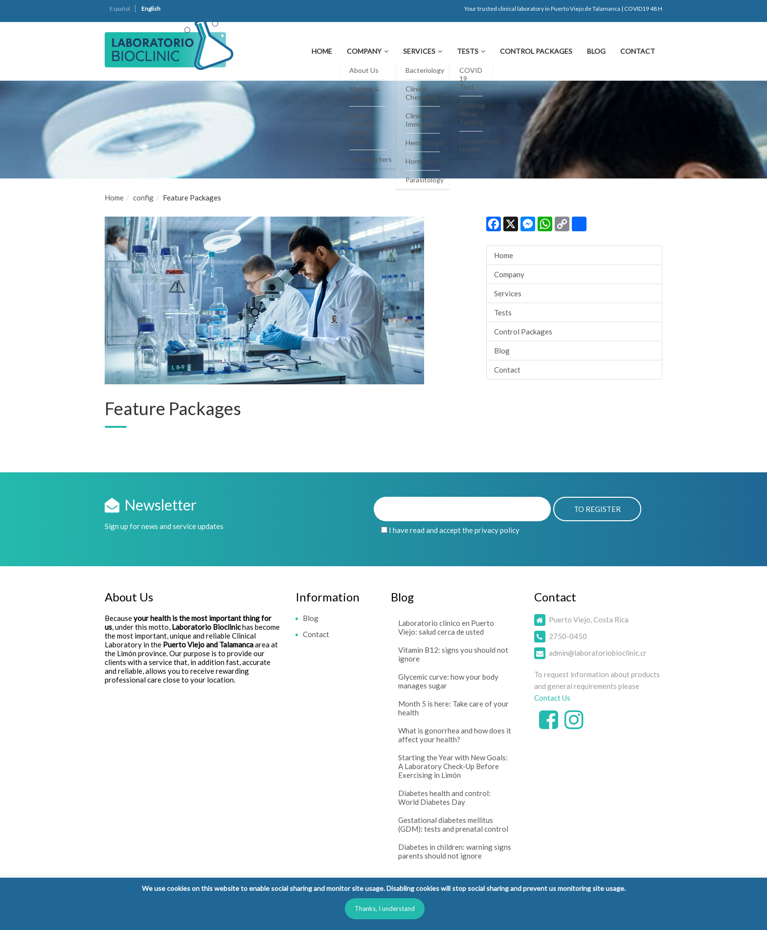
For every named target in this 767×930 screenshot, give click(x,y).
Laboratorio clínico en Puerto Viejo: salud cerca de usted (446, 627)
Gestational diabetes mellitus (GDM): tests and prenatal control (453, 824)
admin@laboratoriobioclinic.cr (598, 652)
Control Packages (536, 51)
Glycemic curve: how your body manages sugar (448, 681)
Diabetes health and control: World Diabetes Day (444, 797)
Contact (637, 51)
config (143, 197)
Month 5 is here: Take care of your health (453, 708)
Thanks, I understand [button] (385, 908)
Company (364, 51)
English (150, 8)
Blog (596, 51)
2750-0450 (568, 636)
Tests (467, 51)
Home (322, 51)
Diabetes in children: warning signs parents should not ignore (454, 851)
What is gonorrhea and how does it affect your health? (454, 735)
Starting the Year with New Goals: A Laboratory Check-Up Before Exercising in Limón (453, 766)
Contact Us (552, 697)
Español (120, 8)
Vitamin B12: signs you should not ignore (453, 654)
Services (419, 51)
